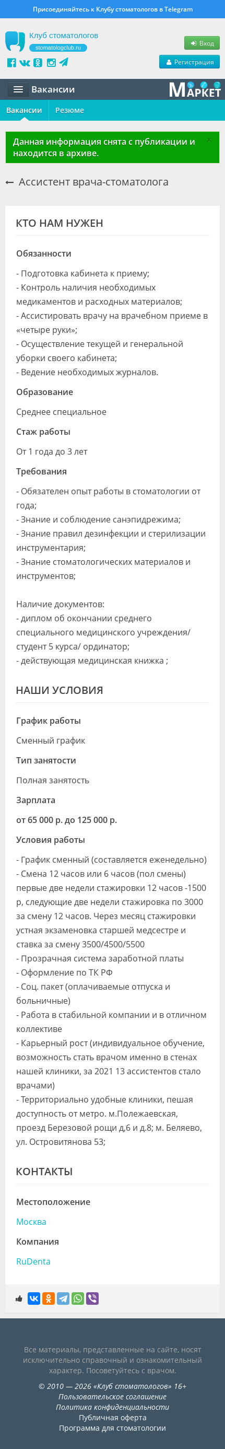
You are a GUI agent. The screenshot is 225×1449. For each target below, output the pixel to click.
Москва (31, 1221)
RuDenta (33, 1261)
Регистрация (189, 61)
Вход (202, 43)
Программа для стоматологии (112, 1428)
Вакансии (24, 110)
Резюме (69, 110)
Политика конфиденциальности (112, 1407)
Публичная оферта (113, 1417)
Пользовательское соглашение (112, 1396)
